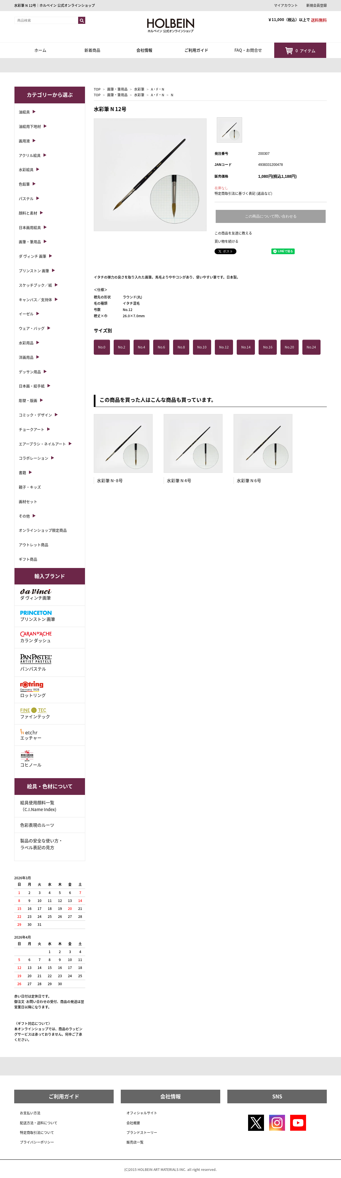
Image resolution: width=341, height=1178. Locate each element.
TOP (97, 89)
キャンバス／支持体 (35, 299)
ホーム (40, 50)
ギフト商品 (28, 559)
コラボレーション (33, 458)
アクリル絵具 (30, 155)
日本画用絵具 (30, 227)
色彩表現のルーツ (37, 825)
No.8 (181, 347)
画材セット (28, 501)
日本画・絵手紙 (32, 386)
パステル (26, 198)
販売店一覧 (135, 1142)
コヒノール (30, 759)
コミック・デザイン (35, 414)
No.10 (202, 347)
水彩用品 (26, 342)
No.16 (268, 347)
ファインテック (35, 713)
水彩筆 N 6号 (249, 480)
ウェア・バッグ (32, 328)
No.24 (311, 347)
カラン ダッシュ (36, 637)
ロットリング (33, 689)
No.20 (289, 347)
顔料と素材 (28, 213)
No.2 (121, 347)
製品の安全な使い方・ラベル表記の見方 (41, 844)
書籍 (22, 472)
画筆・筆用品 (117, 89)
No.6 (161, 347)
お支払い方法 (30, 1113)
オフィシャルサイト (141, 1113)
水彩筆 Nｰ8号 (110, 480)
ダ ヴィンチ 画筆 (32, 256)
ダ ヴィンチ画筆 (36, 595)
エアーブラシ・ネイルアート (42, 443)
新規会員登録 (316, 5)
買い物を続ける (226, 241)
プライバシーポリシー (37, 1142)
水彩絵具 (26, 169)
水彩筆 (139, 89)
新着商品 (92, 50)
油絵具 (24, 111)
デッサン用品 (30, 371)
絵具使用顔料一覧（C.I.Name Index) (38, 806)
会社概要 (133, 1122)
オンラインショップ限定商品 (43, 530)
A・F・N (157, 89)
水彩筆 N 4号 (179, 480)
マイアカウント (286, 5)
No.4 (141, 347)
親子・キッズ (30, 487)
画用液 (24, 140)
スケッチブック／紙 (35, 285)
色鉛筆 (24, 184)
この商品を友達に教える (233, 233)
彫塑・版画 (28, 400)
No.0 (101, 347)
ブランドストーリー (141, 1132)
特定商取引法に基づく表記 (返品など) (243, 193)
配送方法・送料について (38, 1122)
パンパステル (36, 662)
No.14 (246, 347)
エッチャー (30, 735)
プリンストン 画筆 (34, 270)
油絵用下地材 (30, 126)
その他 (24, 516)
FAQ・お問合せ (248, 50)
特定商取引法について (37, 1132)
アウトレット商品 (33, 544)
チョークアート (31, 429)
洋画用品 (26, 357)
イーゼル (26, 313)
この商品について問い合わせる (271, 216)
